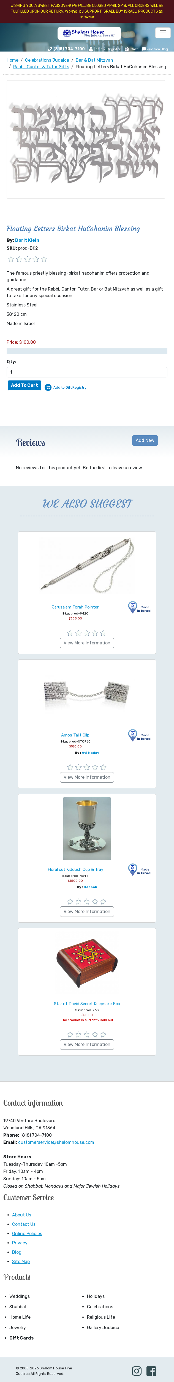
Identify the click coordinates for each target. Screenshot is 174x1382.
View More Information (87, 642)
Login (95, 49)
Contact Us (24, 1224)
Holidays (96, 1296)
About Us (21, 1215)
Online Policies (27, 1233)
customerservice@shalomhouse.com (56, 1142)
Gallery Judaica (103, 1327)
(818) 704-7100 (69, 49)
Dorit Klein (27, 240)
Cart (131, 49)
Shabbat (18, 1306)
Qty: (12, 361)
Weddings (19, 1296)
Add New (145, 440)
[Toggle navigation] (163, 32)
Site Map (21, 1261)
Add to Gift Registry (69, 387)
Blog (16, 1252)
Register (114, 49)
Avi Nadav (90, 753)
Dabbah (90, 887)
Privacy (20, 1242)
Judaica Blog (155, 49)
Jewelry (17, 1327)
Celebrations (100, 1306)
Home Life (20, 1317)
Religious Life (101, 1317)
